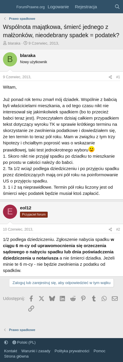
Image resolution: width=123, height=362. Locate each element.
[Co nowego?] (105, 6)
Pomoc (99, 351)
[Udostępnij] (110, 77)
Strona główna (16, 356)
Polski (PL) (24, 342)
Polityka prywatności (72, 351)
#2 (118, 229)
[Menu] (8, 7)
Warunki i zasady (36, 351)
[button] (6, 342)
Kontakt (10, 351)
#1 (118, 77)
